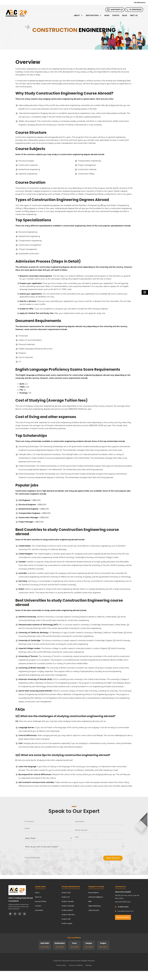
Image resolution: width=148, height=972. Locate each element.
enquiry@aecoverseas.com (124, 911)
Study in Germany (68, 915)
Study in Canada (68, 901)
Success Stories (40, 901)
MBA (89, 901)
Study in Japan (67, 923)
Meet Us (134, 15)
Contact (38, 906)
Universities (39, 910)
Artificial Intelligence (95, 897)
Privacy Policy (61, 965)
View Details (45, 947)
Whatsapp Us (115, 9)
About (78, 15)
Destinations (93, 15)
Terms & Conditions (76, 965)
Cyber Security (93, 910)
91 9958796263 (134, 9)
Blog (124, 15)
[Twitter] (10, 914)
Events (115, 15)
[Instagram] (20, 914)
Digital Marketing (94, 906)
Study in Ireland (67, 910)
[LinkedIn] (24, 914)
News (106, 15)
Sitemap (89, 965)
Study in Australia (68, 906)
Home (37, 893)
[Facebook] (15, 914)
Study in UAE (66, 919)
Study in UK (66, 897)
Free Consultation (123, 917)
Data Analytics (93, 893)
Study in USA (66, 893)
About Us (38, 897)
